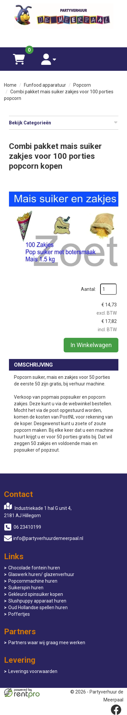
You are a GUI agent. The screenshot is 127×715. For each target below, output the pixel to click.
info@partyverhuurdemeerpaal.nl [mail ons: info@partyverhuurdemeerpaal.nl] (48, 538)
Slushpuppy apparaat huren (37, 600)
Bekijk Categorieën (63, 122)
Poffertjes (19, 614)
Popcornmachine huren (32, 581)
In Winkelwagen (91, 344)
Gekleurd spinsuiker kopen (35, 594)
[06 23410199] (64, 37)
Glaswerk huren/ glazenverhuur (41, 574)
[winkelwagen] (19, 59)
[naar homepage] (63, 17)
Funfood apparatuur (45, 85)
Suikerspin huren (25, 587)
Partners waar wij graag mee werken (46, 642)
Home (10, 85)
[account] (49, 59)
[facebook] (116, 709)
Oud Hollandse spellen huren (38, 607)
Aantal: (88, 289)
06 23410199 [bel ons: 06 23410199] (27, 527)
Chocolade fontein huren (34, 567)
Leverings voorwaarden (32, 671)
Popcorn (82, 85)
